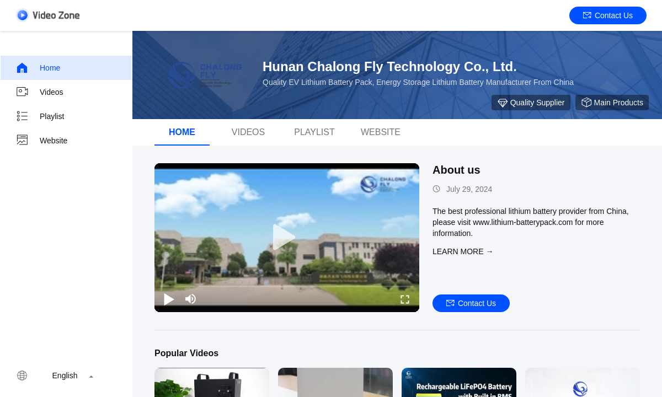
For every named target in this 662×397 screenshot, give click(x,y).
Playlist (39, 116)
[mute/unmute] (191, 299)
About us (457, 170)
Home (37, 67)
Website (41, 140)
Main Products (612, 102)
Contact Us (608, 15)
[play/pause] (169, 299)
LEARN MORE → (463, 251)
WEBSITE (381, 132)
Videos (39, 92)
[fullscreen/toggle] (405, 299)
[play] (287, 237)
